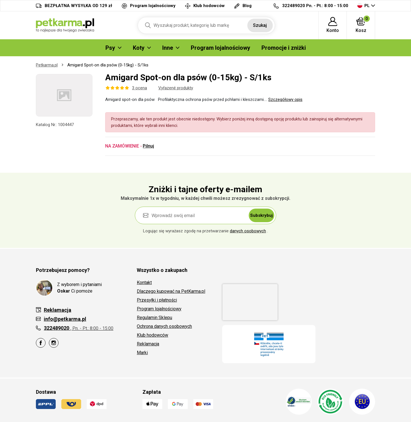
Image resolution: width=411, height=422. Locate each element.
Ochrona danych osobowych (164, 326)
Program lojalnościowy (159, 308)
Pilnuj (148, 146)
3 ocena (139, 87)
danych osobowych (248, 230)
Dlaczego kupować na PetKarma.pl (171, 291)
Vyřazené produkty (175, 87)
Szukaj (260, 25)
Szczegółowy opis (285, 99)
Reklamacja (148, 344)
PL (363, 5)
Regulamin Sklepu (154, 317)
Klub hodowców (152, 335)
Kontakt (144, 282)
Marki (142, 352)
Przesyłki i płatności (157, 300)
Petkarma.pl (47, 65)
